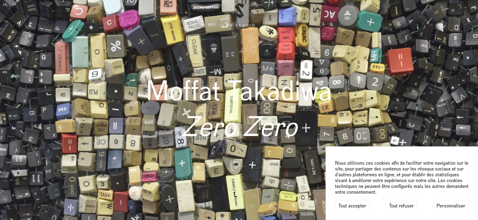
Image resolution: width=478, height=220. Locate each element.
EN (5, 4)
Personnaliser (451, 206)
